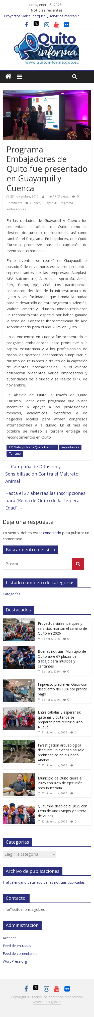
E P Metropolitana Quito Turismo (32, 447)
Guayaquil (49, 203)
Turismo (15, 453)
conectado (52, 532)
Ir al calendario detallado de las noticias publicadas (44, 882)
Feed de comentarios (20, 953)
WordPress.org (15, 961)
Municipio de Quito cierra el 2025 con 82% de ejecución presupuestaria (60, 783)
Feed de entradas (17, 945)
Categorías (11, 594)
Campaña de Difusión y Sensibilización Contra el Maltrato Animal (41, 473)
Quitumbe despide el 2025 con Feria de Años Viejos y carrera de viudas (62, 811)
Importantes (70, 447)
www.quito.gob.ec (47, 1001)
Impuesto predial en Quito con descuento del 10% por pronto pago (62, 689)
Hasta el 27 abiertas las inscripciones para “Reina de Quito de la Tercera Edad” (45, 500)
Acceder (9, 937)
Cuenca (35, 203)
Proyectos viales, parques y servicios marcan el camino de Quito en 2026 (62, 628)
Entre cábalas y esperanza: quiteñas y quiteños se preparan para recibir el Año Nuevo (60, 719)
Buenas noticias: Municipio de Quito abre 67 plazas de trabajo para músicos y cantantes (62, 659)
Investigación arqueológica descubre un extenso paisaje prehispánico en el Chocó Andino (61, 752)
